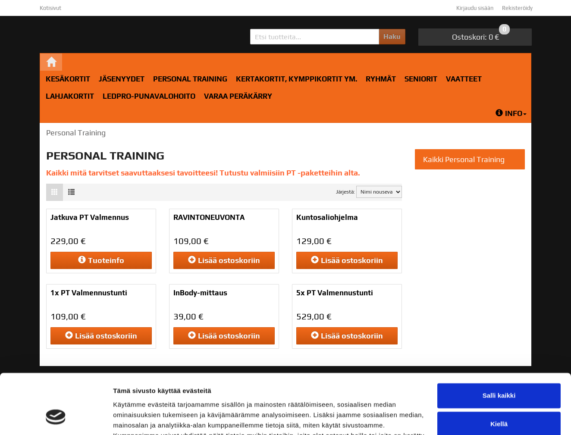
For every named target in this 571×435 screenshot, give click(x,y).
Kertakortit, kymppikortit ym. (296, 79)
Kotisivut (50, 8)
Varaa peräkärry (238, 96)
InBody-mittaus (200, 292)
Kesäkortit (68, 79)
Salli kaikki (499, 344)
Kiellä (499, 372)
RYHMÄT (381, 79)
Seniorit (421, 79)
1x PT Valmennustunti (88, 292)
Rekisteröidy (517, 8)
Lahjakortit (70, 96)
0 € (481, 34)
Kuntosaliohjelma (327, 217)
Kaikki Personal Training (464, 159)
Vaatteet (464, 79)
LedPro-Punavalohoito (149, 96)
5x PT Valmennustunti (334, 292)
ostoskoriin (224, 260)
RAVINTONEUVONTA (209, 217)
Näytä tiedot (132, 418)
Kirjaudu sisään (474, 8)
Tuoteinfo (101, 260)
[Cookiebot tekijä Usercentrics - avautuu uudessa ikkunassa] (56, 418)
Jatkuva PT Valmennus (89, 217)
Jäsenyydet (121, 79)
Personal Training (190, 79)
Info (511, 113)
